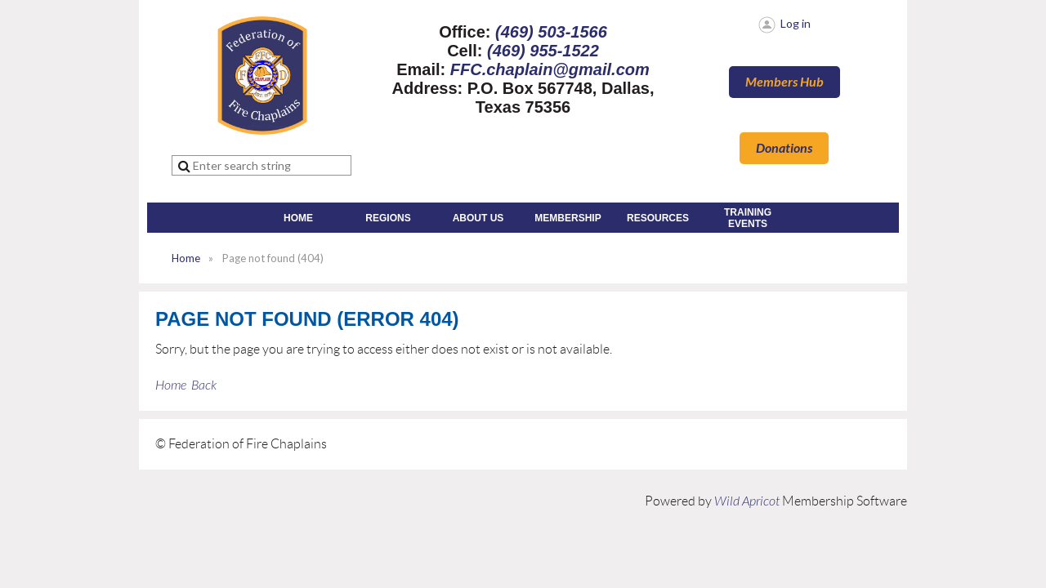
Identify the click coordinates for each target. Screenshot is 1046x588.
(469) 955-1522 (543, 51)
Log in (795, 23)
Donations (784, 148)
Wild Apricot (747, 501)
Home (186, 258)
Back (204, 385)
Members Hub (784, 82)
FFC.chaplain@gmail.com (550, 69)
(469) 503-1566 (551, 32)
